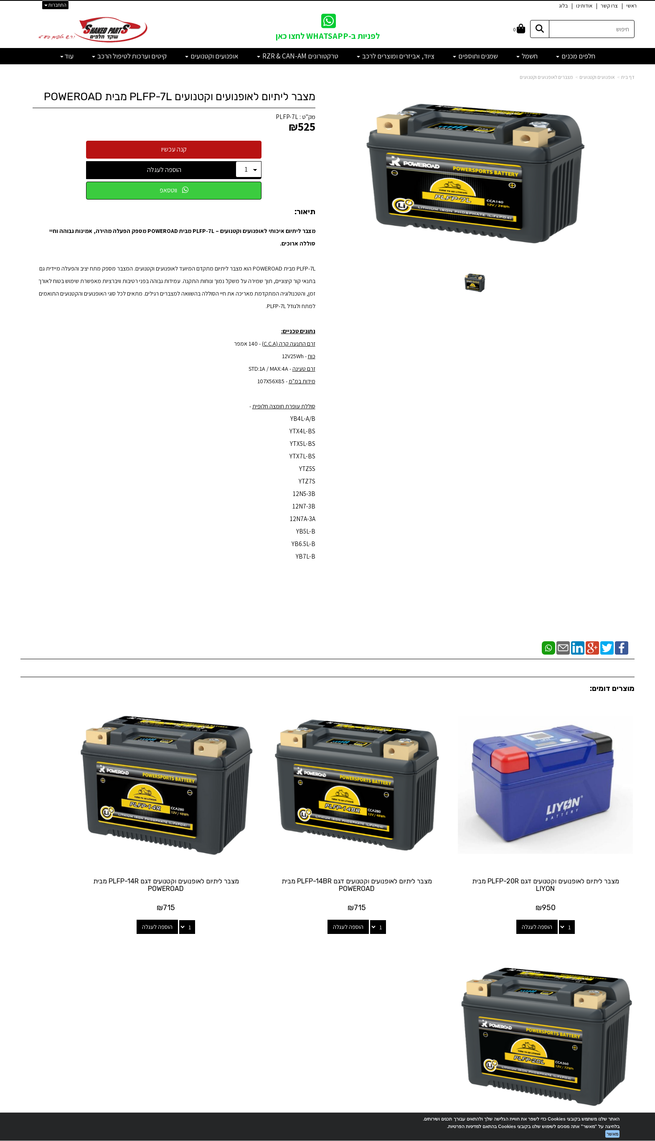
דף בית (628, 77)
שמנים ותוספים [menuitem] (475, 56)
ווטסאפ (174, 190)
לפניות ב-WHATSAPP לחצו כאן (328, 35)
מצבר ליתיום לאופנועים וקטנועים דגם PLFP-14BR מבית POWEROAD (406, 850)
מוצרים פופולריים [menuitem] (615, 945)
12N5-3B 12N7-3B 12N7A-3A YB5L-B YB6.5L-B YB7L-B (302, 525)
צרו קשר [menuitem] (609, 5)
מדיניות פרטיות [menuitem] (617, 1008)
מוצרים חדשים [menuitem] (618, 954)
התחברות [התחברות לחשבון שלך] (55, 5)
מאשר (612, 1133)
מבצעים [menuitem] (625, 990)
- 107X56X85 (273, 381)
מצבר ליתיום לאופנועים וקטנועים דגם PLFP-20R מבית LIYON (562, 850)
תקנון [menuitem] (629, 999)
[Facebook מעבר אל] (344, 964)
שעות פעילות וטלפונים (119, 931)
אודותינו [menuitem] (584, 5)
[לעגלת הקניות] (519, 29)
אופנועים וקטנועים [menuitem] (212, 56)
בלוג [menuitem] (563, 5)
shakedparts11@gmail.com (144, 982)
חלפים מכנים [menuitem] (575, 56)
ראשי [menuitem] (631, 5)
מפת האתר (613, 936)
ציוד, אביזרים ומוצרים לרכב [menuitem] (395, 56)
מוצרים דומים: (612, 688)
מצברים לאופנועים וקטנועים (546, 77)
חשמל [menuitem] (527, 56)
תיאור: (304, 212)
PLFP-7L (287, 117)
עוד (67, 56)
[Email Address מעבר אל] (316, 964)
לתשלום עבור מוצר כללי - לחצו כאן (160, 1004)
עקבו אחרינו (327, 931)
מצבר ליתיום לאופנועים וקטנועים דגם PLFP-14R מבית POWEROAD (249, 850)
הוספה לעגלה (164, 169)
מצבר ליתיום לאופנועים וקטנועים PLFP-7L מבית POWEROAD (179, 96)
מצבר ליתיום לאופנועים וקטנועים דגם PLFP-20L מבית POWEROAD (92, 850)
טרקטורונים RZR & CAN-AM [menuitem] (297, 56)
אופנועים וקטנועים (597, 77)
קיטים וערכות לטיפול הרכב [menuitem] (129, 56)
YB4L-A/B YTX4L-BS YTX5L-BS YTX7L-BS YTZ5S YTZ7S (302, 450)
